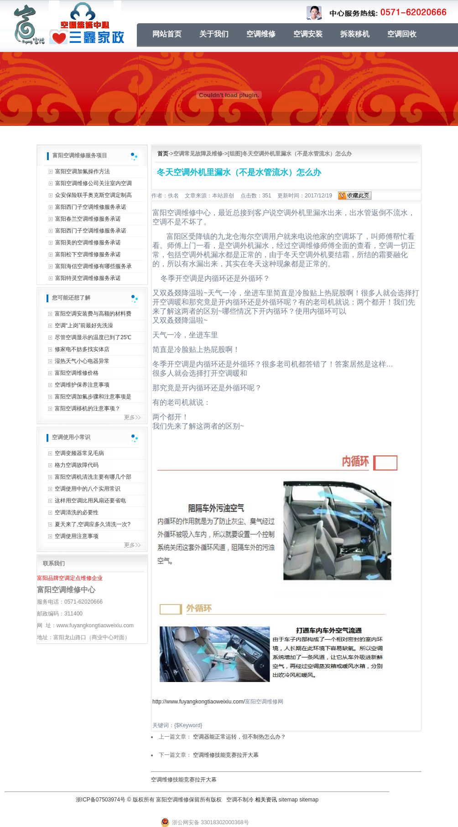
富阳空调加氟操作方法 (82, 171)
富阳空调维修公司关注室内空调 (93, 183)
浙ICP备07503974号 (100, 799)
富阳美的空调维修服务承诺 (88, 242)
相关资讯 (266, 799)
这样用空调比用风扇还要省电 (90, 500)
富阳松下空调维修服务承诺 (88, 254)
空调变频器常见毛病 (79, 453)
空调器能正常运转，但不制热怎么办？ (239, 737)
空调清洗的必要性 (77, 512)
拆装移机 (355, 34)
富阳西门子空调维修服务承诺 (90, 207)
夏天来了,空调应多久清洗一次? (92, 524)
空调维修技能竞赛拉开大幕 (226, 755)
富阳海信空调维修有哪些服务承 (93, 266)
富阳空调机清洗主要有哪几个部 (93, 477)
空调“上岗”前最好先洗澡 (84, 325)
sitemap (288, 799)
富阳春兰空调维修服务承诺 (88, 219)
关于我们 (214, 34)
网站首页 (167, 34)
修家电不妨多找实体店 (82, 349)
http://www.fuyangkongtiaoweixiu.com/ (198, 701)
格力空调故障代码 (77, 465)
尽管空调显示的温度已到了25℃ (93, 337)
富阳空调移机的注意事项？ (87, 408)
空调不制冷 (240, 799)
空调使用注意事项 (77, 536)
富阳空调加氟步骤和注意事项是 (93, 396)
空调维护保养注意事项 (82, 385)
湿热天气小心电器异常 (82, 361)
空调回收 (401, 34)
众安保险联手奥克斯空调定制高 (93, 195)
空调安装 (308, 34)
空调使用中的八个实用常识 (87, 489)
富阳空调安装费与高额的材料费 (93, 313)
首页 (162, 153)
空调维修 (261, 34)
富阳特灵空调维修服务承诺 (88, 278)
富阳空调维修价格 (77, 373)
